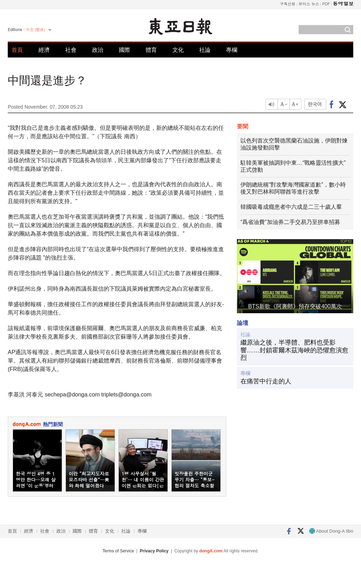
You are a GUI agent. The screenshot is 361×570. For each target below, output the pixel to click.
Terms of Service (118, 550)
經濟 (44, 50)
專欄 (231, 50)
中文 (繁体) (35, 30)
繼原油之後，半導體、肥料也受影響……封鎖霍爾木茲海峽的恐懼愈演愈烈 (294, 350)
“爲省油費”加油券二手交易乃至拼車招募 (290, 222)
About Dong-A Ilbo (331, 531)
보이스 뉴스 (309, 3)
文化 (178, 50)
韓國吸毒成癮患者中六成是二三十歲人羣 (291, 207)
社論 (204, 50)
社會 (71, 50)
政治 (97, 50)
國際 (124, 50)
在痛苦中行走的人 (265, 381)
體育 (151, 50)
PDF (326, 3)
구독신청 (287, 3)
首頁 (17, 50)
